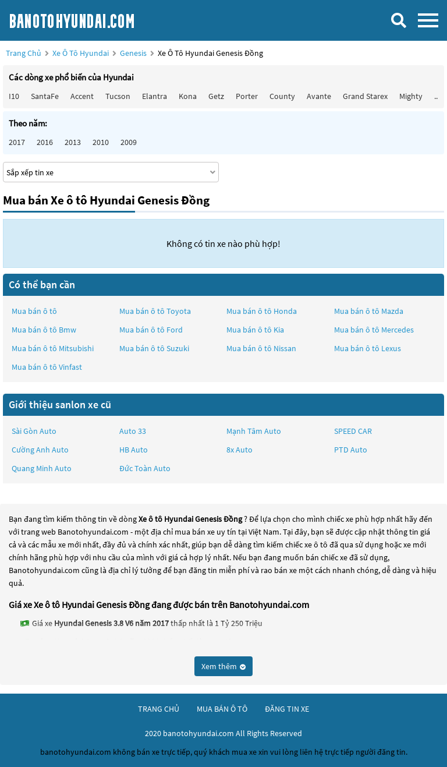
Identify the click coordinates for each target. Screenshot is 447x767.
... (436, 96)
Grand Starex (365, 96)
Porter (247, 96)
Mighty (411, 96)
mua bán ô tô (222, 709)
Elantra (154, 96)
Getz (216, 96)
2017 (17, 142)
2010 (101, 142)
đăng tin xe (287, 709)
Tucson (117, 96)
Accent (82, 96)
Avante (319, 96)
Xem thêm (223, 666)
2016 (45, 142)
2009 (128, 142)
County (282, 96)
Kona (188, 96)
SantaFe (45, 96)
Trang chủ (23, 53)
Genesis (134, 53)
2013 (73, 142)
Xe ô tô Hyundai (80, 53)
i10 (14, 96)
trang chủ (158, 709)
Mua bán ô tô (34, 311)
